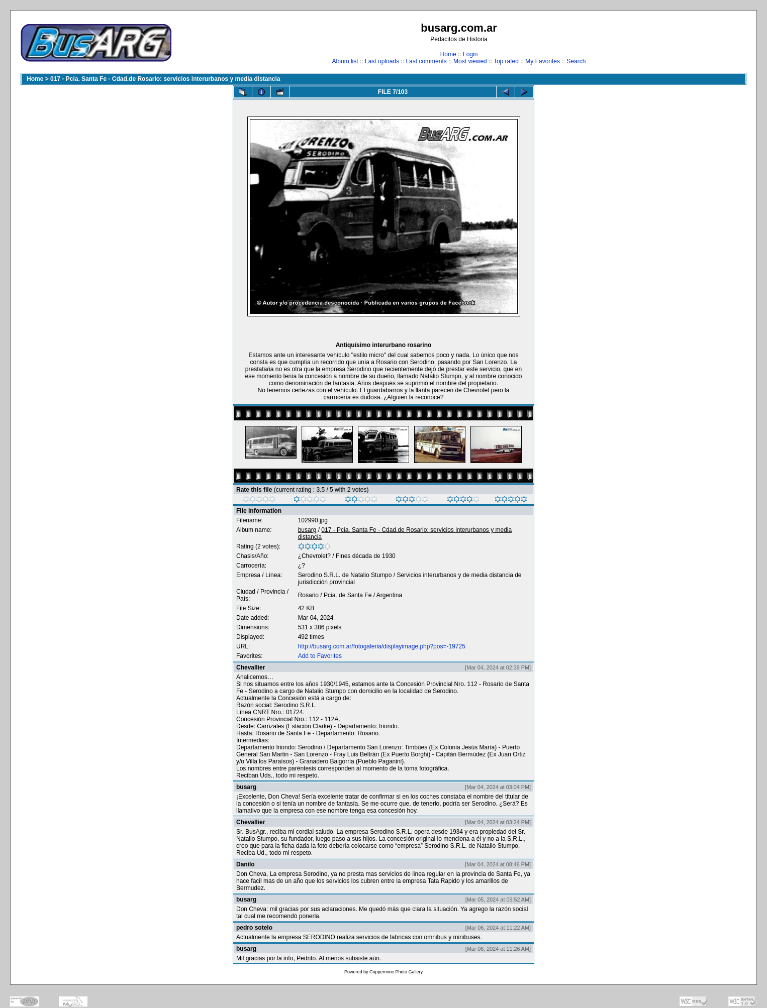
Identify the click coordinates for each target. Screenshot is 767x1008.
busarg (307, 529)
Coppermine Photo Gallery (396, 971)
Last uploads (382, 61)
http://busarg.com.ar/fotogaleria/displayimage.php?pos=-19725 (381, 646)
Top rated (506, 61)
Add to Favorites (320, 655)
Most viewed (470, 61)
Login (470, 54)
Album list (345, 61)
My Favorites (542, 61)
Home (448, 54)
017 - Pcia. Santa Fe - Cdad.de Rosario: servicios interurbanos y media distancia (165, 78)
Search (576, 61)
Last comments (426, 61)
